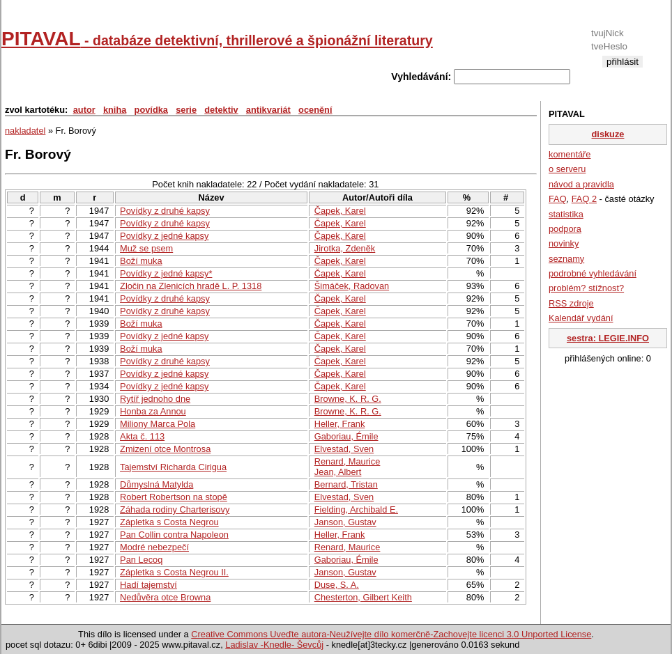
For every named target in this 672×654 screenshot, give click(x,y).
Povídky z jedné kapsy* (166, 273)
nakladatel (25, 130)
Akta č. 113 (142, 436)
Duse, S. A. (336, 584)
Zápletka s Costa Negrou (169, 522)
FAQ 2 (584, 199)
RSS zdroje (571, 303)
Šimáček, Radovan (351, 286)
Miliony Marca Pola (157, 424)
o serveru (567, 169)
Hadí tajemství (148, 584)
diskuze (608, 134)
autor (84, 109)
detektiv (221, 109)
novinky (564, 243)
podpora (565, 229)
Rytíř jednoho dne (155, 399)
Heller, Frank (339, 424)
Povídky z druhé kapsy (165, 210)
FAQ (558, 199)
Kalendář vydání (581, 318)
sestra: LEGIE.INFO (608, 338)
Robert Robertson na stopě (173, 497)
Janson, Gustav (345, 522)
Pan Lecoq (141, 559)
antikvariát (268, 109)
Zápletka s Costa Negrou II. (174, 572)
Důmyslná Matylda (156, 484)
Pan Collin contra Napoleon (174, 534)
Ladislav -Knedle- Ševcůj (274, 644)
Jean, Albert (338, 472)
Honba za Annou (153, 411)
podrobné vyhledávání (592, 273)
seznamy (566, 259)
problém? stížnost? (586, 288)
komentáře (569, 154)
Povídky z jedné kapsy (164, 236)
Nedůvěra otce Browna (165, 597)
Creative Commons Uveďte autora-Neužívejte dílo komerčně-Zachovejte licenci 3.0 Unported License (391, 634)
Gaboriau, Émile (346, 436)
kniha (114, 109)
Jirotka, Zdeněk (345, 248)
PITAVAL (217, 38)
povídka (151, 109)
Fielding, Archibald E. (356, 509)
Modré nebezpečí (154, 547)
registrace (622, 73)
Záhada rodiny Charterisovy (174, 509)
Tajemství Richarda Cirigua (173, 467)
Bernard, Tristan (346, 484)
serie (186, 109)
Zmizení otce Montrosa (165, 449)
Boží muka (141, 261)
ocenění (315, 109)
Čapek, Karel (340, 210)
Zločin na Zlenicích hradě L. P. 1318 (190, 286)
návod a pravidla (581, 184)
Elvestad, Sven (344, 449)
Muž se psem (146, 248)
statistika (566, 214)
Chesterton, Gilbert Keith (363, 597)
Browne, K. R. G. (347, 399)
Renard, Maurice (347, 461)
